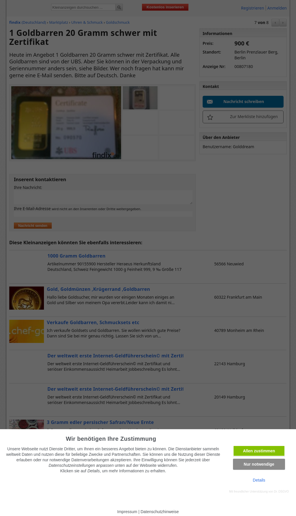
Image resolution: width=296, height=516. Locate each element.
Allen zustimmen (259, 451)
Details (259, 480)
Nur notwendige (259, 464)
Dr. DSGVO (281, 491)
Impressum (127, 511)
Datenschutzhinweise (159, 511)
